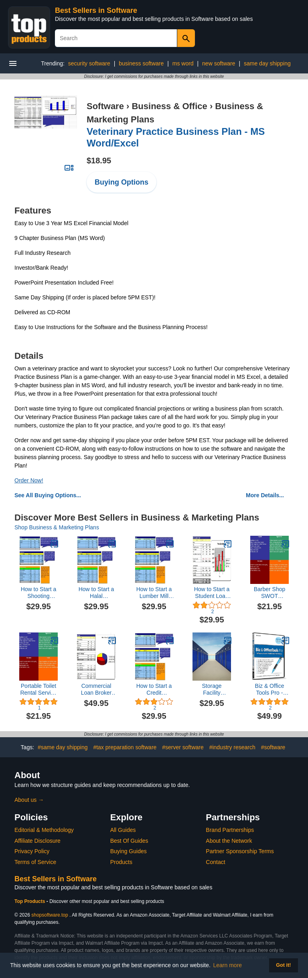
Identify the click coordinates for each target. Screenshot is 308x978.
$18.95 (99, 160)
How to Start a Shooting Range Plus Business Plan (39, 593)
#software (273, 747)
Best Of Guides (129, 841)
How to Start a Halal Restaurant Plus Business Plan (96, 593)
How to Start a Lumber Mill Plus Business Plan (154, 593)
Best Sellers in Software (96, 10)
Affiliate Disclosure (37, 841)
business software (141, 63)
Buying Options (121, 182)
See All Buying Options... (47, 495)
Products (121, 862)
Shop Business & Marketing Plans (56, 527)
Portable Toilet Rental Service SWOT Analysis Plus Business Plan (38, 689)
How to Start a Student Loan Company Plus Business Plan (211, 593)
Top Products (30, 901)
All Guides (123, 830)
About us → (29, 800)
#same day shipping (63, 747)
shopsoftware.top (49, 915)
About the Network (229, 841)
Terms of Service (35, 862)
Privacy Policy (31, 851)
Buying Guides (128, 851)
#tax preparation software (124, 747)
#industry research (232, 747)
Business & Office (169, 106)
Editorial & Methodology (44, 830)
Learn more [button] (227, 965)
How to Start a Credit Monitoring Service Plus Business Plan (154, 689)
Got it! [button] (283, 965)
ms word (183, 63)
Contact (215, 862)
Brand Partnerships (230, 830)
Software (105, 106)
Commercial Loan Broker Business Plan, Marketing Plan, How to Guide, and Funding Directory (96, 689)
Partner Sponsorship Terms (240, 851)
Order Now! (28, 480)
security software (89, 63)
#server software (182, 747)
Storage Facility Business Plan (212, 689)
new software (218, 63)
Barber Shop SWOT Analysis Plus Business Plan (270, 593)
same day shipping (267, 63)
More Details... (265, 495)
